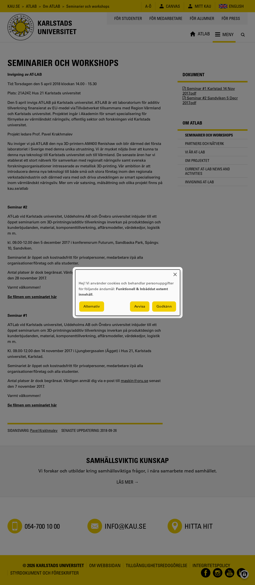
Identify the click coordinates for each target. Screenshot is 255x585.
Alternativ (91, 306)
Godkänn (164, 306)
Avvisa (139, 306)
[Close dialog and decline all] (175, 272)
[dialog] (127, 292)
